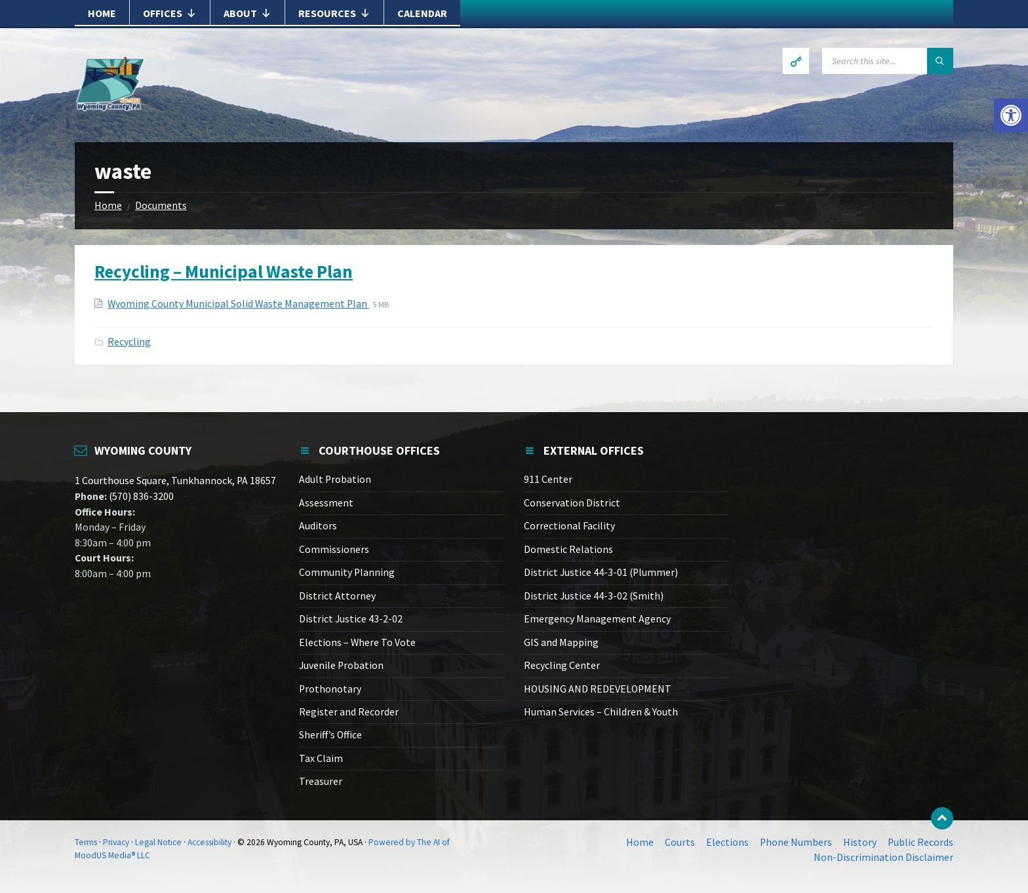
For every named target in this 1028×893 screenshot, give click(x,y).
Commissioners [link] (334, 549)
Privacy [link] (116, 842)
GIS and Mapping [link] (561, 642)
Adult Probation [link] (335, 479)
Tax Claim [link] (321, 758)
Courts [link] (680, 842)
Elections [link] (727, 842)
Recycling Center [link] (562, 665)
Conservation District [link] (572, 503)
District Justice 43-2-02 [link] (351, 619)
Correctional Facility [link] (569, 526)
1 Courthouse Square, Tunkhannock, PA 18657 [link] (175, 480)
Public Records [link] (920, 842)
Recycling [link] (129, 341)
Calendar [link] (422, 13)
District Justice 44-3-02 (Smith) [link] (593, 596)
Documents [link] (161, 205)
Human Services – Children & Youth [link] (601, 712)
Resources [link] (334, 13)
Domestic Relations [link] (568, 549)
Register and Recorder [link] (349, 712)
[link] (1011, 115)
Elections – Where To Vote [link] (357, 642)
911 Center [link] (548, 479)
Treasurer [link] (320, 781)
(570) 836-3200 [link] (140, 496)
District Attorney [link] (337, 596)
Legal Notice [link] (158, 842)
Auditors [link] (318, 526)
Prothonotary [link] (330, 689)
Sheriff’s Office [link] (330, 735)
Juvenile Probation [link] (341, 665)
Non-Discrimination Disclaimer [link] (883, 857)
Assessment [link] (326, 503)
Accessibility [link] (209, 842)
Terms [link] (86, 842)
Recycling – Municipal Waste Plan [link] (223, 271)
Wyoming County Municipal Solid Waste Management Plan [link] (238, 303)
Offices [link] (170, 13)
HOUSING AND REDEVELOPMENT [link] (597, 689)
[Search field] (887, 61)
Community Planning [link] (347, 572)
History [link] (860, 842)
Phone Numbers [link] (796, 842)
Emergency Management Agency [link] (597, 619)
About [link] (247, 13)
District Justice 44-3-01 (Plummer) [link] (601, 572)
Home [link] (102, 13)
